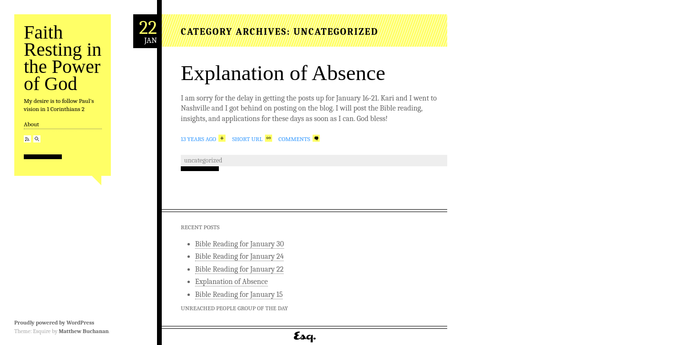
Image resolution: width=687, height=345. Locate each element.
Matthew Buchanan (83, 331)
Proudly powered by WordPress (54, 322)
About (31, 124)
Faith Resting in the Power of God (62, 57)
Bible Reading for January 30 (239, 244)
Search (36, 138)
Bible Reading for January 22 (239, 269)
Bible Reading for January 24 (239, 256)
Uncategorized (203, 160)
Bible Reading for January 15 (239, 294)
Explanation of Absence (283, 73)
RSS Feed (27, 138)
